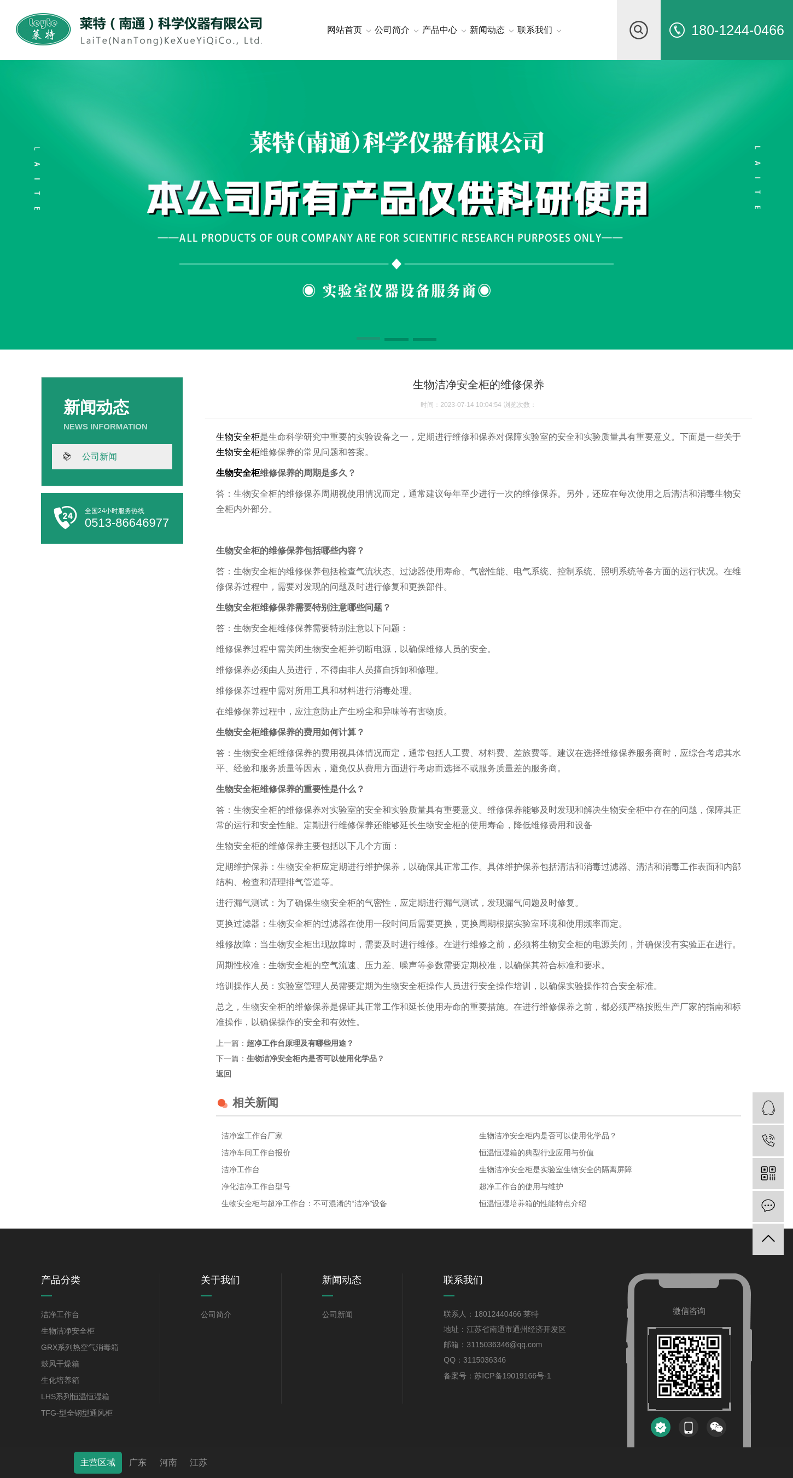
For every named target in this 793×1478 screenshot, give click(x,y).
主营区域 (97, 1462)
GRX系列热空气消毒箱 (80, 1347)
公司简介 (216, 1314)
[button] (369, 340)
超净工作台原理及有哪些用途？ (300, 1043)
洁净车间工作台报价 (255, 1152)
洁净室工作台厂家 (252, 1135)
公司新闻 (99, 456)
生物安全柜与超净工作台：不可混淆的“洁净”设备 (304, 1203)
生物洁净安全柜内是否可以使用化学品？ (315, 1058)
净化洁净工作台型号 (255, 1186)
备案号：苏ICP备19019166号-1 (497, 1375)
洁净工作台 (240, 1169)
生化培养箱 (60, 1380)
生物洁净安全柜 (68, 1330)
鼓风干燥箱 (60, 1363)
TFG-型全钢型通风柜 (77, 1413)
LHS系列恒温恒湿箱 (75, 1396)
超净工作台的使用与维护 (521, 1186)
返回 (223, 1073)
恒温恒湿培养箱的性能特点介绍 (532, 1203)
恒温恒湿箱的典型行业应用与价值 (536, 1152)
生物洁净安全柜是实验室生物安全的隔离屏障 (555, 1169)
